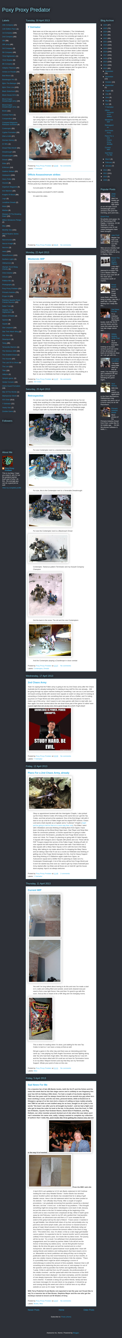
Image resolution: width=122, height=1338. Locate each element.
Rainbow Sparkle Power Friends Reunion (11, 301)
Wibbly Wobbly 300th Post (115, 336)
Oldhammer (6, 263)
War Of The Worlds (9, 392)
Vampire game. (8, 378)
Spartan (5, 320)
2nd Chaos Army (37, 682)
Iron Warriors (7, 191)
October (108, 82)
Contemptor (38, 668)
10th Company (7, 25)
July (107, 94)
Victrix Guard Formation (11, 386)
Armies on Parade (9, 72)
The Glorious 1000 (9, 351)
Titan (4, 370)
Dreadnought (7, 152)
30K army (6, 44)
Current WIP (34, 890)
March (108, 159)
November (109, 77)
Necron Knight (7, 244)
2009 (105, 180)
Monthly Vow (7, 230)
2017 (105, 55)
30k (3, 41)
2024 (105, 32)
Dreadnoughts (7, 156)
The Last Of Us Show (10, 363)
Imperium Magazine (9, 187)
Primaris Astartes (8, 292)
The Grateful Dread (9, 355)
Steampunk (6, 339)
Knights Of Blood (8, 195)
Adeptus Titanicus (9, 68)
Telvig (4, 343)
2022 (105, 38)
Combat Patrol (7, 115)
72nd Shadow (7, 60)
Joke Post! (115, 235)
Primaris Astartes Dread (114, 410)
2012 (105, 170)
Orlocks (5, 277)
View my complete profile (11, 488)
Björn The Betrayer (9, 83)
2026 (105, 25)
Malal (4, 206)
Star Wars (6, 335)
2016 (105, 58)
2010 (105, 177)
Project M (5, 296)
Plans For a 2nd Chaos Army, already (48, 773)
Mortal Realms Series (10, 234)
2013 (105, 68)
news (4, 251)
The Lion (5, 366)
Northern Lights (8, 259)
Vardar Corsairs (8, 382)
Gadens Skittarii (8, 171)
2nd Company (7, 37)
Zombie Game (7, 411)
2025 (105, 28)
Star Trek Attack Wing (10, 331)
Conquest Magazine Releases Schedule (9, 124)
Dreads (46, 668)
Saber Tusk (6, 306)
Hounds (5, 183)
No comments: (66, 166)
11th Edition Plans (9, 29)
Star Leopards (7, 328)
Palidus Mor (6, 281)
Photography (7, 285)
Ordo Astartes (7, 273)
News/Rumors (7, 255)
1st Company (7, 33)
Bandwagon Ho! (8, 79)
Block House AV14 (9, 95)
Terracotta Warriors (9, 347)
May (107, 101)
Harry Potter (6, 179)
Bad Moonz (6, 76)
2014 (105, 65)
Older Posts (89, 1310)
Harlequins (6, 175)
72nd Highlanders (9, 56)
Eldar (4, 163)
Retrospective (35, 395)
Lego (4, 199)
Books (36, 1304)
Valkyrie (5, 374)
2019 (105, 48)
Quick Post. (105, 217)
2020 (105, 45)
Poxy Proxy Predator (26, 10)
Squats (4, 324)
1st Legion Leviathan (115, 360)
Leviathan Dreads (9, 202)
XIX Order (37, 382)
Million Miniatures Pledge (11, 220)
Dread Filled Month (9, 148)
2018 (105, 52)
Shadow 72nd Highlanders (7, 311)
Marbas (5, 210)
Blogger (76, 1333)
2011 (105, 173)
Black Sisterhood (8, 91)
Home (61, 1310)
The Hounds (7, 359)
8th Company (7, 64)
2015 (105, 62)
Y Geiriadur (34, 27)
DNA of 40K (6, 136)
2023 (105, 35)
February (109, 162)
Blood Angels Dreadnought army (9, 100)
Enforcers (6, 167)
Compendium (7, 119)
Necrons (5, 247)
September (109, 85)
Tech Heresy (114, 385)
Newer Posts (33, 1310)
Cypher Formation (9, 132)
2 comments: (65, 874)
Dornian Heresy (8, 140)
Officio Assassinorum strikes (44, 174)
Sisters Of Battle (8, 316)
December (109, 71)
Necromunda (7, 240)
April (107, 104)
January (108, 166)
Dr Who (5, 144)
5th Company (7, 52)
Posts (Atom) (66, 1317)
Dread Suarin (113, 286)
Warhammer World (9, 396)
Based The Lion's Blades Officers (115, 261)
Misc (35, 1071)
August (108, 91)
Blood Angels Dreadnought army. (9, 106)
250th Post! (113, 195)
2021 (105, 42)
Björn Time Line (8, 87)
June (107, 97)
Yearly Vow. (6, 408)
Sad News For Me (37, 1084)
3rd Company (7, 48)
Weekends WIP (36, 259)
